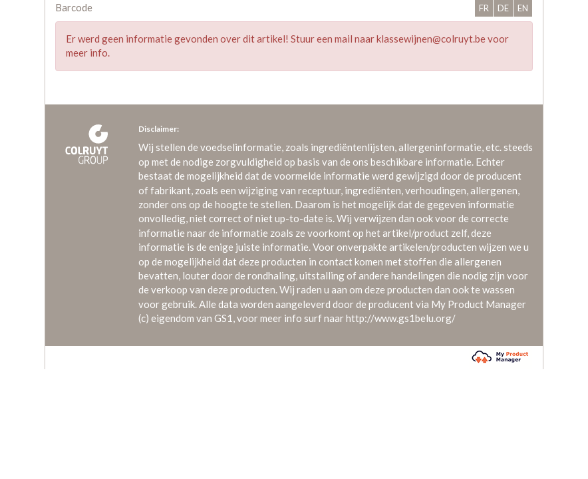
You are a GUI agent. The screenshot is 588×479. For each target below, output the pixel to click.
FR (484, 8)
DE (503, 8)
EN (522, 8)
